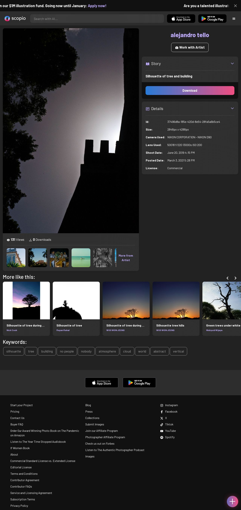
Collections (92, 418)
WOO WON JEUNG (115, 330)
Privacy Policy (19, 505)
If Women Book (20, 448)
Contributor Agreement (24, 480)
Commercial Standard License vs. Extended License (42, 461)
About (14, 454)
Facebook (169, 411)
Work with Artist (190, 47)
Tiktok (166, 424)
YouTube (168, 430)
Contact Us (17, 418)
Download (189, 90)
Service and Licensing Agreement (31, 493)
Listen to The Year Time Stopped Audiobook (38, 441)
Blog (88, 405)
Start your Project (21, 405)
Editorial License (21, 467)
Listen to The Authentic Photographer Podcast (114, 450)
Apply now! (101, 5)
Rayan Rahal (62, 330)
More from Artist (126, 258)
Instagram (169, 405)
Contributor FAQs (21, 486)
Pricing (14, 411)
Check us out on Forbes (99, 443)
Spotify (167, 437)
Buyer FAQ (16, 424)
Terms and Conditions (24, 473)
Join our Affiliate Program (101, 430)
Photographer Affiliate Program (105, 437)
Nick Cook (12, 330)
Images (90, 456)
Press (89, 411)
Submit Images (94, 424)
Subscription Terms (22, 499)
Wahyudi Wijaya (214, 330)
